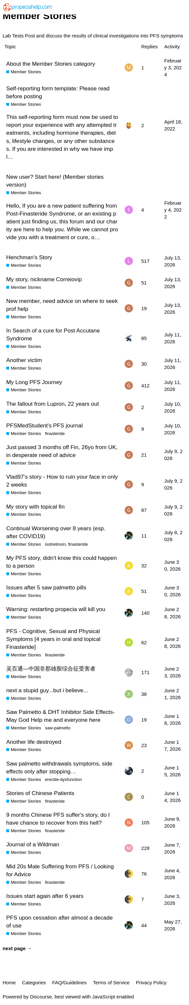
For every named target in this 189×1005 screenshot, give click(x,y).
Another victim (24, 360)
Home (9, 982)
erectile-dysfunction (63, 779)
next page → (17, 948)
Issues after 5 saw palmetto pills (46, 587)
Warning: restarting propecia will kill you (55, 609)
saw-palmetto (58, 727)
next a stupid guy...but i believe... (47, 690)
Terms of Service (111, 982)
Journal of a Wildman (32, 844)
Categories (34, 982)
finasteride (55, 433)
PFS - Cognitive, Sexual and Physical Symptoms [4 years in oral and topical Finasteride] (53, 639)
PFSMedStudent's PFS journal (44, 425)
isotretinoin (55, 544)
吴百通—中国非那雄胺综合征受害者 (50, 668)
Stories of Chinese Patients (40, 793)
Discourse (41, 996)
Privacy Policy (151, 982)
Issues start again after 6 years (44, 896)
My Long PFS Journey (34, 382)
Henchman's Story (29, 257)
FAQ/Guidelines (69, 982)
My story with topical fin (35, 506)
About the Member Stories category (50, 63)
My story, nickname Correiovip (44, 279)
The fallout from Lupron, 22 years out (52, 403)
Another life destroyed (33, 742)
